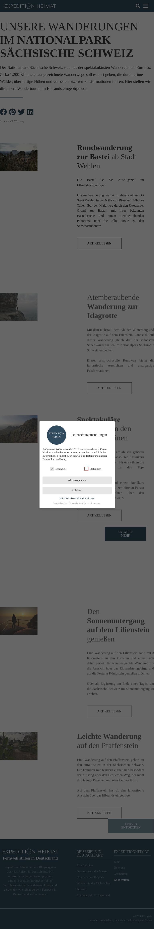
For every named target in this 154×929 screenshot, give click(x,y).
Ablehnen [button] (77, 490)
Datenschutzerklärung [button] (79, 503)
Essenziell (58, 469)
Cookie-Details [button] (60, 503)
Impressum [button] (96, 503)
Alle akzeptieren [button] (77, 480)
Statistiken (92, 469)
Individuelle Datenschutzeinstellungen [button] (77, 498)
